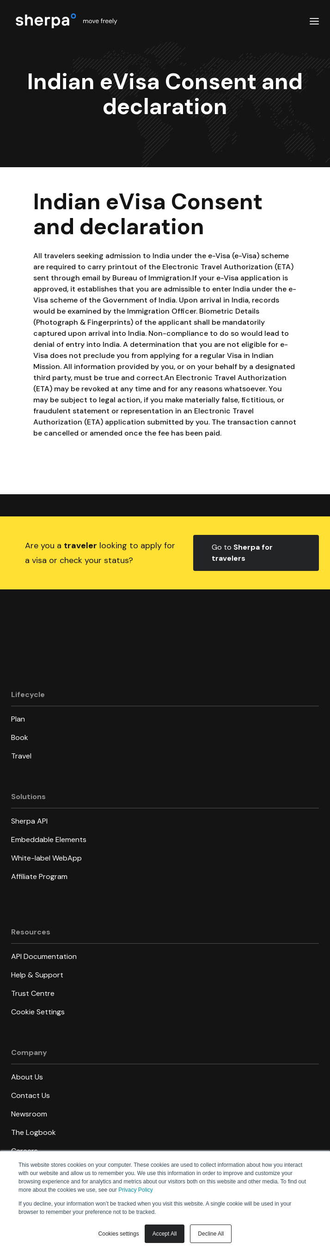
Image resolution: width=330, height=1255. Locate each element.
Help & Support (37, 975)
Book (19, 737)
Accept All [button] (165, 1234)
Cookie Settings (38, 1012)
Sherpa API (29, 821)
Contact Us (30, 1095)
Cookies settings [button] (118, 1234)
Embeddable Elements (48, 839)
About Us (27, 1077)
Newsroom (29, 1114)
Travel (21, 756)
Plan (18, 719)
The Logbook (33, 1132)
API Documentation (44, 956)
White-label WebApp (46, 858)
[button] (314, 21)
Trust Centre (33, 993)
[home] (65, 20)
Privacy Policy (135, 1190)
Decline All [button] (211, 1234)
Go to (242, 552)
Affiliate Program (39, 876)
